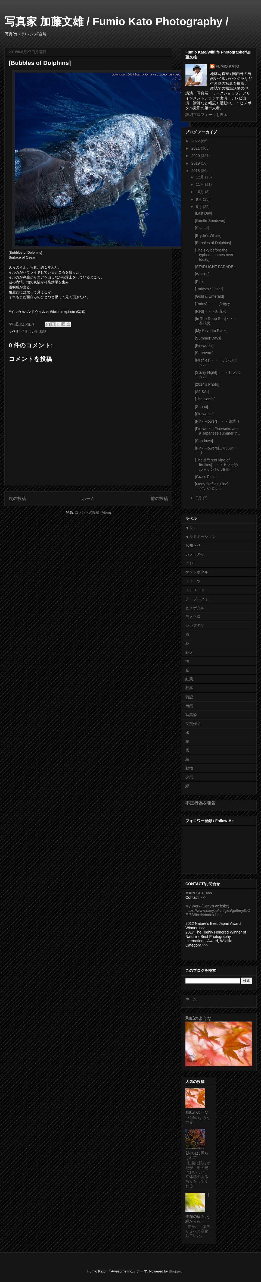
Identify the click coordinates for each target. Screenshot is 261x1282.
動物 (42, 331)
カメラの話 (194, 554)
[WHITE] (202, 274)
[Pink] (199, 281)
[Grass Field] (205, 477)
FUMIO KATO (227, 66)
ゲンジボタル (196, 572)
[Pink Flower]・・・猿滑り (217, 421)
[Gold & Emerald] (209, 296)
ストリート (194, 590)
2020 (196, 155)
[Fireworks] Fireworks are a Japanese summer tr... (217, 430)
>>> (203, 897)
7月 (199, 498)
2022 (196, 141)
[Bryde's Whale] (208, 235)
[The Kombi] (205, 399)
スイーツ (193, 581)
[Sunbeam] (204, 353)
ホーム (88, 498)
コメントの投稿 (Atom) (93, 512)
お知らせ (193, 545)
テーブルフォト (198, 599)
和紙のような (198, 1018)
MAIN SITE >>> (198, 893)
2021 (196, 148)
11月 (200, 184)
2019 (196, 163)
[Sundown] (204, 441)
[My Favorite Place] (211, 330)
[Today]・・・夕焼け (212, 304)
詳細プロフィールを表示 (206, 114)
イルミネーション (200, 536)
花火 (189, 652)
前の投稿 (159, 498)
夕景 (189, 777)
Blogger (175, 1271)
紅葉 (189, 679)
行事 (189, 688)
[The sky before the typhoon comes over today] (214, 255)
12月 (200, 177)
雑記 (189, 697)
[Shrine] (201, 406)
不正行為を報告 (200, 802)
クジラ (191, 563)
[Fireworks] (204, 345)
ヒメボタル (194, 608)
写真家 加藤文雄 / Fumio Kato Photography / (116, 21)
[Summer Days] (208, 338)
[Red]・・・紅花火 (211, 311)
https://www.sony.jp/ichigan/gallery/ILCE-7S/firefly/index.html (217, 912)
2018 (196, 170)
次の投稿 (17, 498)
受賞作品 (193, 723)
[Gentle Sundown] (210, 220)
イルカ (26, 331)
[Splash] (202, 228)
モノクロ (193, 616)
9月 (199, 199)
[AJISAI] (202, 391)
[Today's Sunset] (209, 289)
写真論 (191, 714)
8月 (199, 207)
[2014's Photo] (207, 384)
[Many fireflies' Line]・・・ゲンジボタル (217, 486)
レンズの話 (194, 625)
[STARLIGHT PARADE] (214, 267)
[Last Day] (203, 213)
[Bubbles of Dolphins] (213, 243)
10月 (200, 192)
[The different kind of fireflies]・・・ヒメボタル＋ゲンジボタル (217, 465)
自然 (189, 705)
